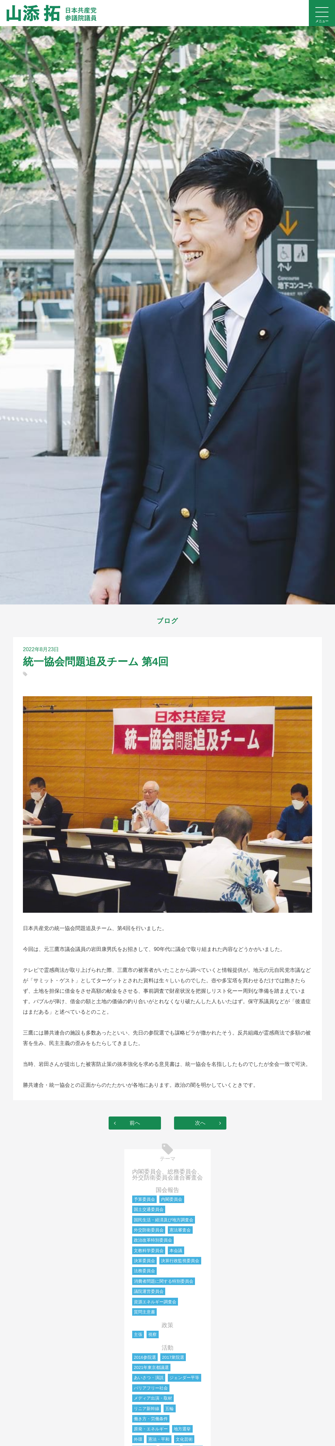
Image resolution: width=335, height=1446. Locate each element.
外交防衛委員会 (149, 1230)
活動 (167, 1347)
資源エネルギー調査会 (155, 1301)
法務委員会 (144, 1270)
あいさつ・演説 (149, 1377)
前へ (135, 1123)
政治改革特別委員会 (153, 1240)
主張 (138, 1334)
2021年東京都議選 (151, 1367)
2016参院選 (145, 1357)
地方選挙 (182, 1428)
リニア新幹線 (146, 1408)
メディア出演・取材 (153, 1398)
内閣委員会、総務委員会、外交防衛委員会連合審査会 (167, 1174)
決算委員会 (144, 1260)
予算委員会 (144, 1199)
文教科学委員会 (149, 1250)
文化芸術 (184, 1439)
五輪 (169, 1408)
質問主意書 (144, 1311)
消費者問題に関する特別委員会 (163, 1281)
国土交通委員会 (149, 1209)
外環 (138, 1439)
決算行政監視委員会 (180, 1260)
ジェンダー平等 (184, 1377)
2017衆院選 (173, 1357)
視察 (152, 1334)
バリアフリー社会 (151, 1388)
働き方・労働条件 (151, 1418)
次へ (200, 1123)
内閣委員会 (171, 1199)
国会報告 (167, 1190)
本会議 (175, 1250)
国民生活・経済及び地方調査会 (163, 1219)
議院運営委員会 (149, 1291)
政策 (167, 1325)
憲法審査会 (180, 1230)
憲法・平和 (158, 1439)
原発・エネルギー (151, 1428)
